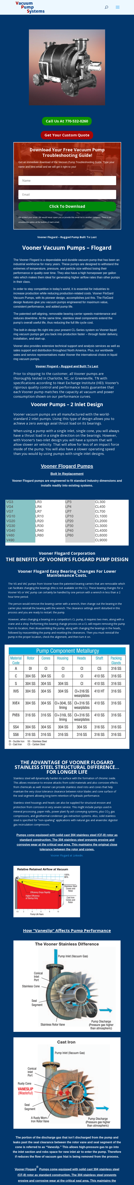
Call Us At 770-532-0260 (67, 121)
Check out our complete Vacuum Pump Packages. (47, 411)
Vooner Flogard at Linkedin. (67, 855)
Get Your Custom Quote (67, 135)
